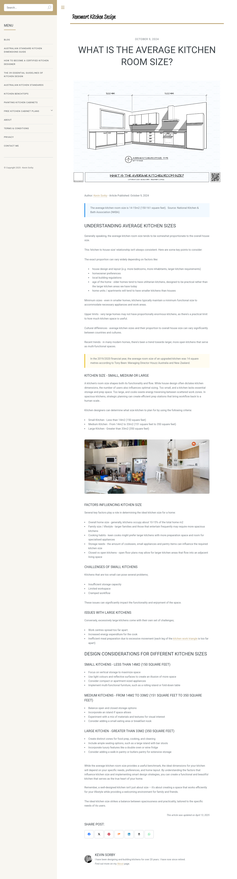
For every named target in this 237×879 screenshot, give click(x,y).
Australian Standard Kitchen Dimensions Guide (23, 50)
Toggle (63, 7)
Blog (7, 39)
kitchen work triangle (185, 638)
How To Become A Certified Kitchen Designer (26, 62)
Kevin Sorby (100, 195)
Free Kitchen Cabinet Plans (21, 111)
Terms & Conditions (16, 128)
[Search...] (28, 7)
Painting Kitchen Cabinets (21, 102)
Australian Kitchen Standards (23, 85)
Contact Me (11, 146)
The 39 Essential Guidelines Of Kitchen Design (23, 75)
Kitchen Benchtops (16, 93)
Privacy (9, 137)
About (120, 863)
